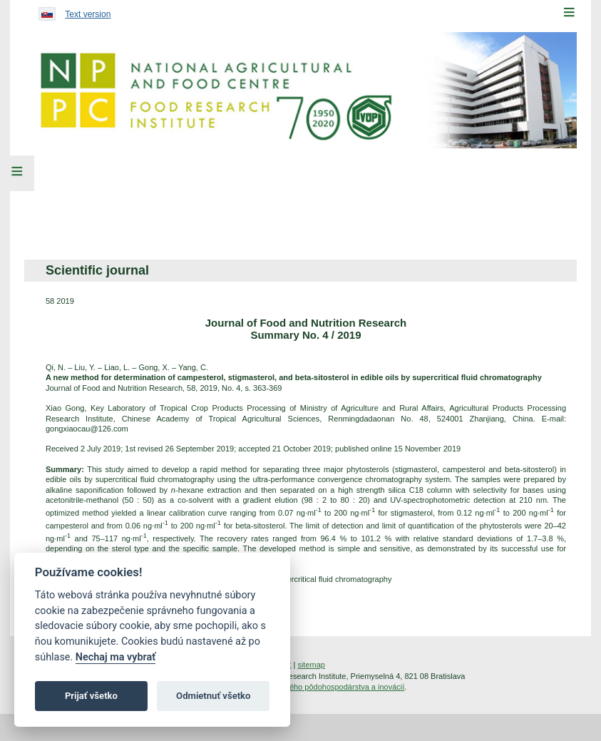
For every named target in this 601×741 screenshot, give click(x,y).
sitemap (311, 664)
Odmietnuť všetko (213, 695)
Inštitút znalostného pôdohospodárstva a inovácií (319, 687)
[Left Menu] (17, 173)
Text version (88, 14)
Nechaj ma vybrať (115, 657)
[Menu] (569, 12)
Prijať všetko (91, 695)
